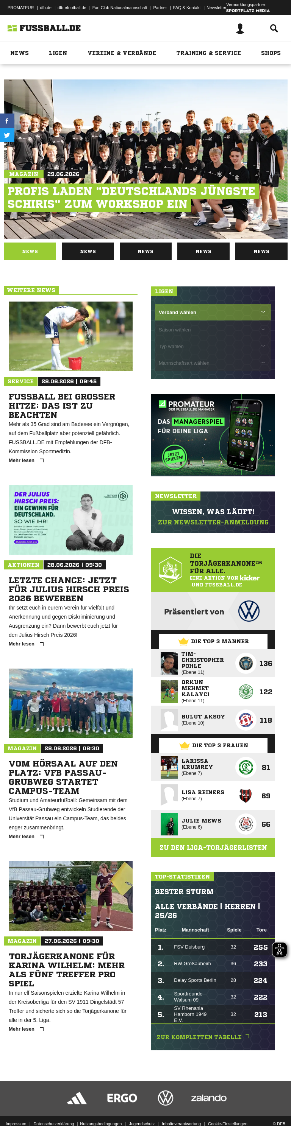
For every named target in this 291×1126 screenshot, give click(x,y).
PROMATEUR (21, 7)
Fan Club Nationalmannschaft (119, 7)
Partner (160, 7)
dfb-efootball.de (72, 7)
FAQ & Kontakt (187, 7)
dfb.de (46, 7)
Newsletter (216, 7)
